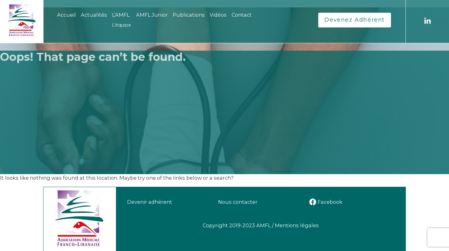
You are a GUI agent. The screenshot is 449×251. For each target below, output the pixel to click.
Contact (242, 15)
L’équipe (121, 25)
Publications (189, 15)
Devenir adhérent (149, 202)
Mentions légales (297, 225)
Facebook (325, 202)
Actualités (94, 15)
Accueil (66, 15)
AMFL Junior (152, 15)
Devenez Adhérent (354, 19)
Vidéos (218, 15)
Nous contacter (237, 202)
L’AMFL (121, 15)
